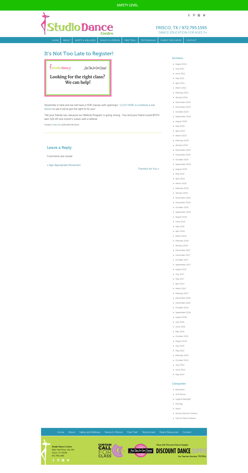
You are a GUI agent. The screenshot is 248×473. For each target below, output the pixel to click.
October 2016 (181, 307)
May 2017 (179, 279)
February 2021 (182, 93)
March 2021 (180, 88)
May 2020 (180, 126)
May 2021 (179, 78)
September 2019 (183, 164)
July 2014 (179, 365)
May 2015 (179, 350)
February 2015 (182, 355)
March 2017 (180, 288)
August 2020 (181, 121)
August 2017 (181, 269)
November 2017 (182, 255)
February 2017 (181, 293)
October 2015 (181, 336)
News (178, 408)
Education (180, 389)
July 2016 (179, 322)
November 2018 (182, 202)
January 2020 (181, 145)
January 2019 (181, 193)
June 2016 (180, 327)
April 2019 (180, 179)
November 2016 (182, 303)
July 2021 (179, 69)
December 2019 (183, 150)
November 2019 (182, 155)
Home (55, 40)
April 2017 (179, 284)
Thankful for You (147, 168)
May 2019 (179, 174)
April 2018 (180, 231)
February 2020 (182, 140)
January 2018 (181, 245)
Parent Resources (171, 40)
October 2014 (181, 360)
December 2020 (183, 102)
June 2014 (180, 370)
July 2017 (179, 274)
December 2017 (182, 250)
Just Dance (180, 394)
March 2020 (181, 135)
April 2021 (180, 83)
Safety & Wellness (85, 40)
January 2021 (181, 97)
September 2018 (183, 212)
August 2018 (181, 217)
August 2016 (181, 317)
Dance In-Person (110, 40)
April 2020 (180, 131)
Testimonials (148, 40)
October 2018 (181, 207)
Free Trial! (130, 40)
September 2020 (183, 116)
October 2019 (181, 159)
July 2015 (179, 346)
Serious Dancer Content (186, 413)
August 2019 (181, 169)
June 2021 (180, 73)
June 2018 (180, 221)
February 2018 (182, 241)
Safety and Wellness (89, 432)
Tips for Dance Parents (185, 418)
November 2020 (183, 107)
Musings (179, 404)
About (66, 40)
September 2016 (183, 312)
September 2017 (183, 264)
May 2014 (179, 374)
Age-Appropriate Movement (65, 165)
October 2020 (182, 112)
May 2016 (179, 331)
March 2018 (180, 236)
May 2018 (179, 226)
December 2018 (183, 198)
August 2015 (181, 341)
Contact (191, 40)
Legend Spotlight (183, 399)
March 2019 (180, 183)
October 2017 (181, 260)
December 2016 (183, 298)
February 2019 (182, 188)
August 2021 (181, 64)
